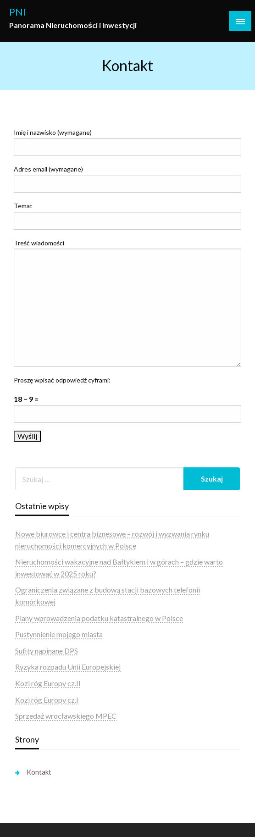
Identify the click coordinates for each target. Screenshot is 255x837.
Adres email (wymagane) (127, 179)
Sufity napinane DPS (46, 650)
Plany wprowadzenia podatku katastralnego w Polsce (99, 618)
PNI (17, 12)
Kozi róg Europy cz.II (48, 683)
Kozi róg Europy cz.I (46, 699)
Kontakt (39, 772)
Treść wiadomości (127, 303)
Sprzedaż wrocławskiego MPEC (65, 715)
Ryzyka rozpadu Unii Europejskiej (68, 666)
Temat (127, 215)
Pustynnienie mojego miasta (59, 634)
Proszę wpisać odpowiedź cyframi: (62, 380)
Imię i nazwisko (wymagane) (127, 142)
